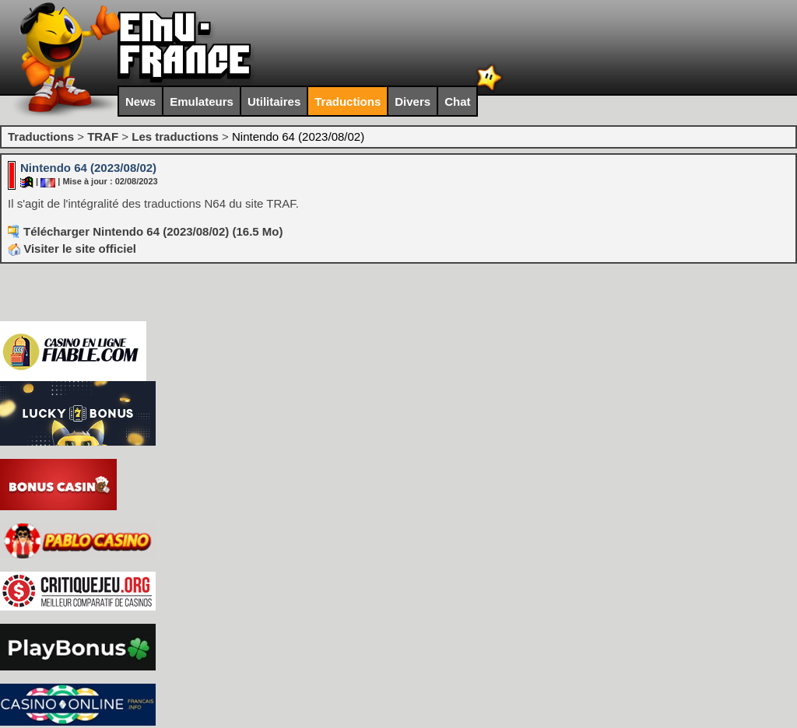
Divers (412, 101)
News (140, 101)
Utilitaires (274, 101)
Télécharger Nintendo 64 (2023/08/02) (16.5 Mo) (153, 231)
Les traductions (175, 136)
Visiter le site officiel (72, 248)
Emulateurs (201, 101)
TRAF (102, 136)
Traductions (347, 101)
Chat (457, 101)
